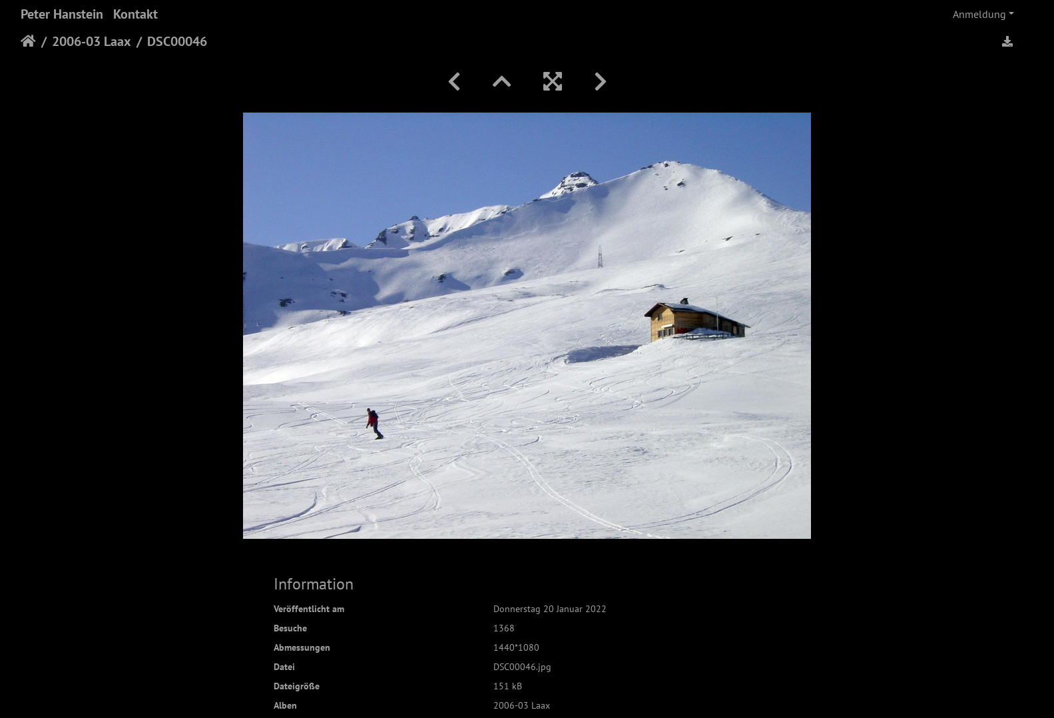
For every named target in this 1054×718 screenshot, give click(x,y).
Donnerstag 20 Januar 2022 (550, 609)
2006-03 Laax (91, 41)
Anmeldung (979, 14)
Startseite (28, 41)
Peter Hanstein (62, 14)
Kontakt (135, 14)
